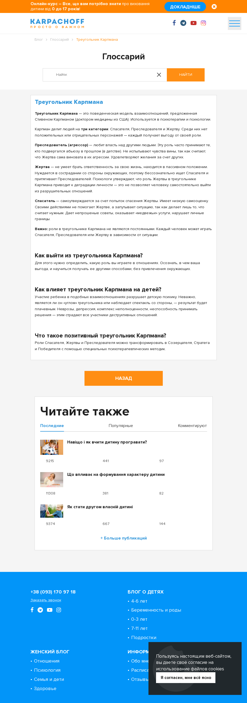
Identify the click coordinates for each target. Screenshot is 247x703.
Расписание (144, 670)
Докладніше (185, 7)
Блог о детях (146, 592)
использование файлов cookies (190, 669)
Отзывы (140, 679)
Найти (185, 74)
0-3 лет (139, 619)
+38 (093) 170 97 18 (53, 592)
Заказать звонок (46, 600)
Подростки (143, 637)
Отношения (46, 661)
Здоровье (45, 688)
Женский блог (50, 652)
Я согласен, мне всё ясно (186, 677)
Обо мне (140, 661)
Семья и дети (49, 679)
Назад (123, 378)
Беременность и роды (156, 610)
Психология (47, 670)
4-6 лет (139, 601)
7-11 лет (139, 628)
